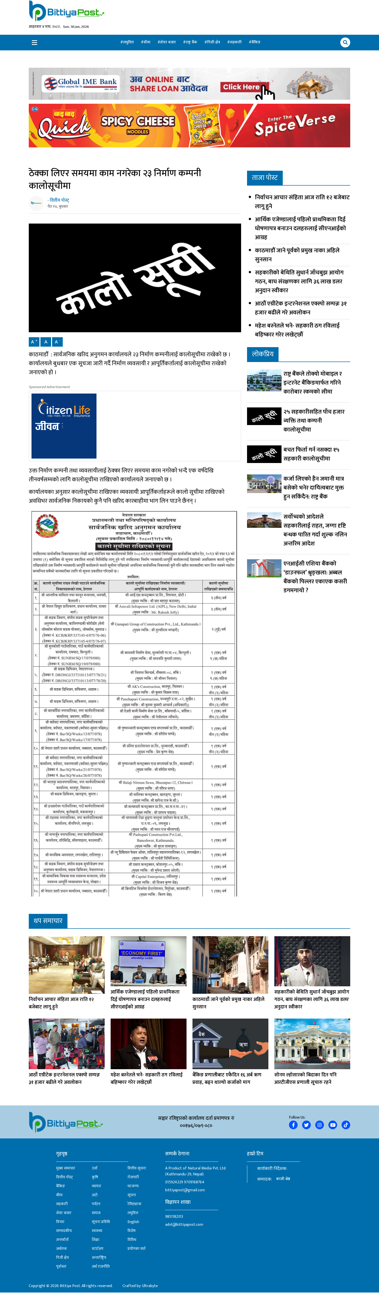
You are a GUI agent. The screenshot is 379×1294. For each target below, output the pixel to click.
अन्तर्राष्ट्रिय (99, 1259)
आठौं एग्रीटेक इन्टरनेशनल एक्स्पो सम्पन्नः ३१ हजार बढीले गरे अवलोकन (301, 308)
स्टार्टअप (97, 1250)
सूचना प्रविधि (101, 1224)
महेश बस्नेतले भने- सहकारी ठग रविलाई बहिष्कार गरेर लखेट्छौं (297, 330)
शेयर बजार (168, 42)
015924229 (174, 1183)
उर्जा (94, 1170)
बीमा (147, 42)
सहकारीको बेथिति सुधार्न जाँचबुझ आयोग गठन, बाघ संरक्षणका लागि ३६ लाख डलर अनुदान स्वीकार (299, 282)
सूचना (131, 1197)
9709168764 (194, 1183)
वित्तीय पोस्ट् (64, 1179)
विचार (60, 1224)
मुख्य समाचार (65, 1170)
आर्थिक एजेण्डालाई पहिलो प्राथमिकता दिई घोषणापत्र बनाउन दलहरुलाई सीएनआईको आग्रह (300, 229)
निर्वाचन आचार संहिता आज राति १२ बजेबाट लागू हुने (302, 202)
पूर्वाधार (61, 1268)
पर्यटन (96, 1206)
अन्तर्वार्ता (62, 1241)
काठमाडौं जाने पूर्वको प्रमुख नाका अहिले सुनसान (297, 255)
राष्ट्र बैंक (192, 42)
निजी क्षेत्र (214, 42)
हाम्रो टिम (255, 1155)
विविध (131, 1241)
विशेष (131, 1232)
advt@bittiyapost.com (184, 1226)
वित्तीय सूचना (136, 1170)
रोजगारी (133, 1179)
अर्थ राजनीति (101, 1268)
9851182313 (174, 1218)
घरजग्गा (133, 1188)
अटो (94, 1197)
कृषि (95, 1179)
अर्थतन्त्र (61, 1250)
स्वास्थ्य (97, 1232)
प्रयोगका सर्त (136, 1250)
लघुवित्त (129, 42)
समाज (96, 1215)
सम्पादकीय (64, 1232)
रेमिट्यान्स (134, 1206)
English (133, 1224)
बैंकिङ (256, 42)
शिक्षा (95, 1241)
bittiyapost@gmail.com (185, 1191)
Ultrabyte (150, 1287)
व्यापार (96, 1188)
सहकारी (236, 42)
